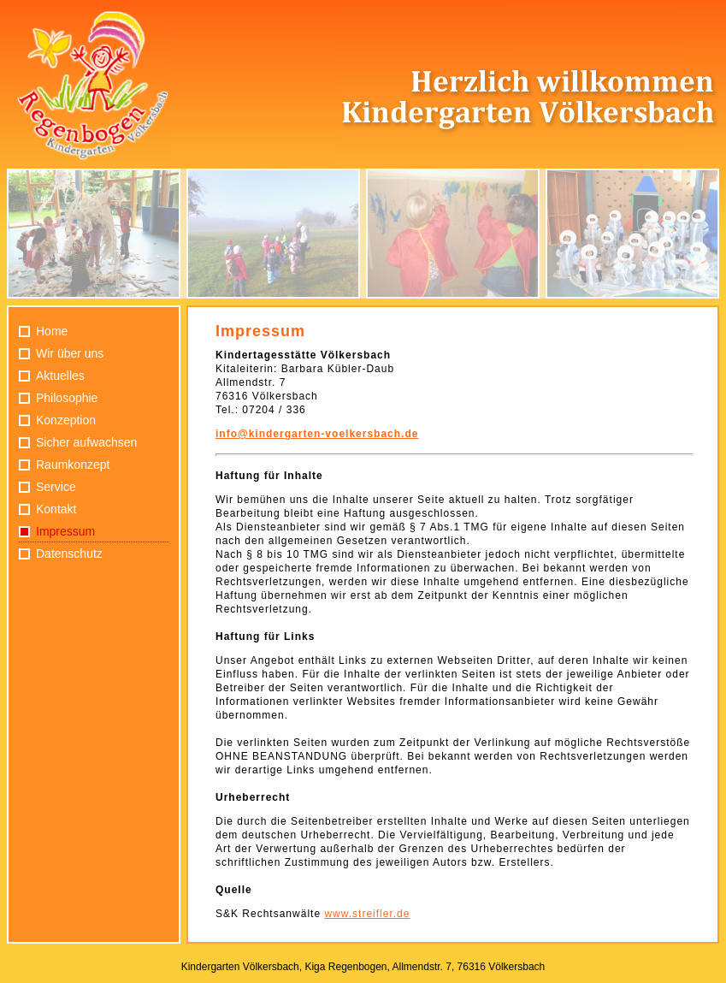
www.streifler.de (367, 914)
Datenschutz (69, 553)
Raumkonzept (72, 464)
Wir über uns (69, 353)
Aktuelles (60, 375)
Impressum (65, 531)
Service (56, 487)
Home (52, 331)
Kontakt (56, 509)
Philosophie (66, 398)
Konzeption (66, 420)
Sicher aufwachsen (86, 442)
